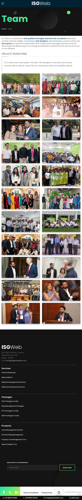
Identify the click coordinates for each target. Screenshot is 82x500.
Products (6, 425)
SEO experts (7, 43)
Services (6, 368)
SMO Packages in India (10, 416)
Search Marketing (8, 373)
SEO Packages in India (10, 401)
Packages (7, 397)
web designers (42, 41)
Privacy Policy (47, 493)
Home (4, 29)
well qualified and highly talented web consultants (45, 38)
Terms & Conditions (30, 493)
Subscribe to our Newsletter (17, 462)
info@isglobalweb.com (16, 360)
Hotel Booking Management (12, 435)
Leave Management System (12, 430)
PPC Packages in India (10, 411)
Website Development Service (13, 387)
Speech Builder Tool (9, 444)
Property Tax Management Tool (14, 439)
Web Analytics (7, 377)
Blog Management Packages (13, 406)
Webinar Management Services (14, 382)
